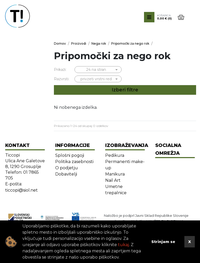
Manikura (115, 174)
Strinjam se (163, 241)
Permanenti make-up (125, 164)
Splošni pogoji (69, 155)
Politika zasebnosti (74, 161)
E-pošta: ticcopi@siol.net (21, 187)
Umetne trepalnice (116, 189)
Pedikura (114, 155)
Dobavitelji (66, 174)
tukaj (123, 244)
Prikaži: (60, 69)
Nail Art (113, 180)
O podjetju (66, 167)
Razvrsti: (61, 79)
